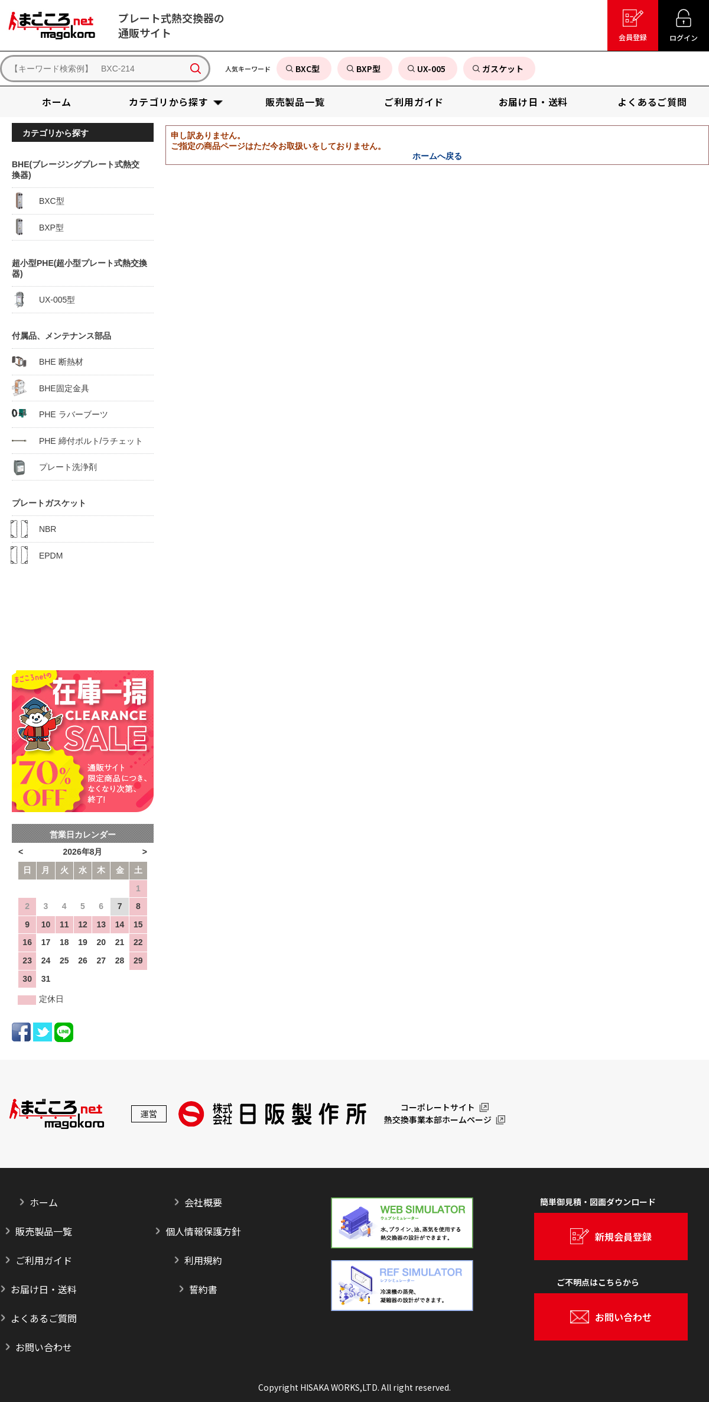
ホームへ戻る (437, 156)
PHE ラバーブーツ (60, 414)
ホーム (44, 1202)
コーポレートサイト (438, 1107)
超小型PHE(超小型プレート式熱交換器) (79, 268)
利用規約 (203, 1260)
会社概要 (203, 1202)
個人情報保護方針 (203, 1231)
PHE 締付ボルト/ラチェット (77, 440)
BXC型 (38, 201)
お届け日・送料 (44, 1289)
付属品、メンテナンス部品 (61, 335)
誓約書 (203, 1289)
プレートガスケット (49, 503)
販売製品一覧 (43, 1231)
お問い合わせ (43, 1347)
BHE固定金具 (50, 388)
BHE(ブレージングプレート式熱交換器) (75, 170)
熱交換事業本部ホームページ (438, 1120)
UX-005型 (43, 300)
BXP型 (38, 227)
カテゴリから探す (55, 133)
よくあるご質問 (44, 1318)
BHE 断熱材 (47, 362)
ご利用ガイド (43, 1260)
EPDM (37, 555)
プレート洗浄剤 (54, 467)
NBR (34, 529)
